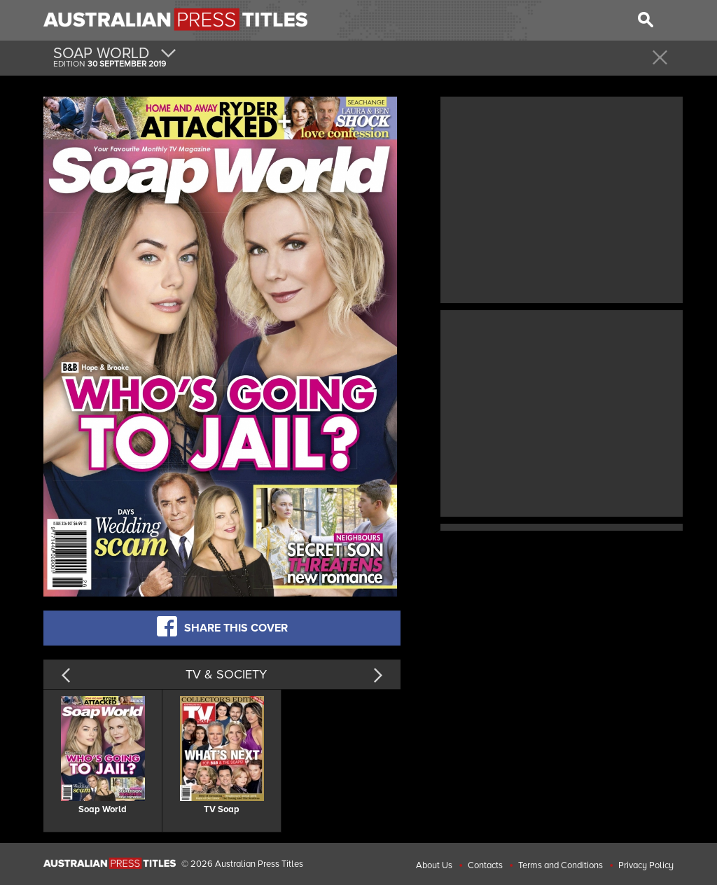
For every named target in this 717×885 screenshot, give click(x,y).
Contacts (485, 865)
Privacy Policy (646, 865)
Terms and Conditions (560, 865)
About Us (434, 865)
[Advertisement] (561, 198)
